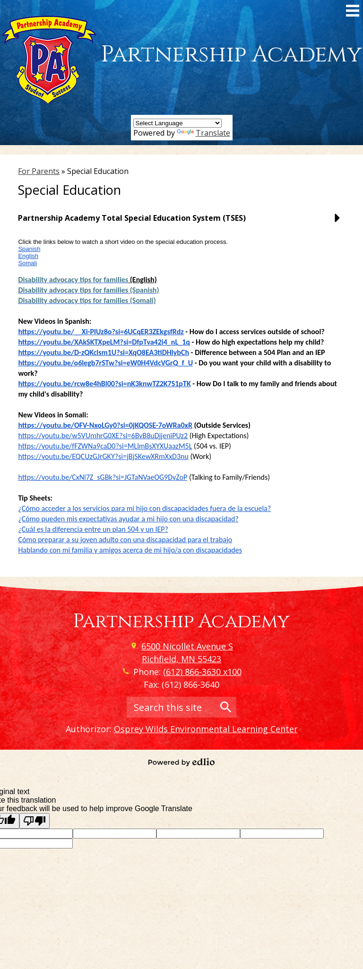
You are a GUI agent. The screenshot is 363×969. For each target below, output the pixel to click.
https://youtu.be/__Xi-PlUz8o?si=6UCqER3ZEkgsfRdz (100, 331)
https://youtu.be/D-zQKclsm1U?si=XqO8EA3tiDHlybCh (103, 352)
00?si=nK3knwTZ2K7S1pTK (149, 383)
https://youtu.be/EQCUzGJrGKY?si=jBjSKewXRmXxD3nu (103, 456)
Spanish (29, 248)
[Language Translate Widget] (177, 123)
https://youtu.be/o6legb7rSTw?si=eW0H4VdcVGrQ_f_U (105, 362)
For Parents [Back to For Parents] (39, 171)
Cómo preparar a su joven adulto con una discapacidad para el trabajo (125, 539)
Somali (27, 263)
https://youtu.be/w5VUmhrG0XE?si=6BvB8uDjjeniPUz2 (103, 435)
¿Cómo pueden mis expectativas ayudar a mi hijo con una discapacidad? (128, 518)
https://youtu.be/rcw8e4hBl (62, 383)
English (28, 256)
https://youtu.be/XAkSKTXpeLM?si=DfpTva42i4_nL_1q (104, 341)
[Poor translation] (34, 821)
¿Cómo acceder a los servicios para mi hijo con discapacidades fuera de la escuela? (144, 508)
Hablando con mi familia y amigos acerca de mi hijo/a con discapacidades (130, 549)
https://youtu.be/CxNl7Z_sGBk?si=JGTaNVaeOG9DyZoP (102, 477)
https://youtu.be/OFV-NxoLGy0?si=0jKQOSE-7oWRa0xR (105, 425)
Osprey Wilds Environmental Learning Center (206, 729)
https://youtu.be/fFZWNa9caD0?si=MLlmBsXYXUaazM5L (105, 445)
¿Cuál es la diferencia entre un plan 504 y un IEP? (93, 529)
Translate (203, 133)
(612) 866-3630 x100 (202, 671)
